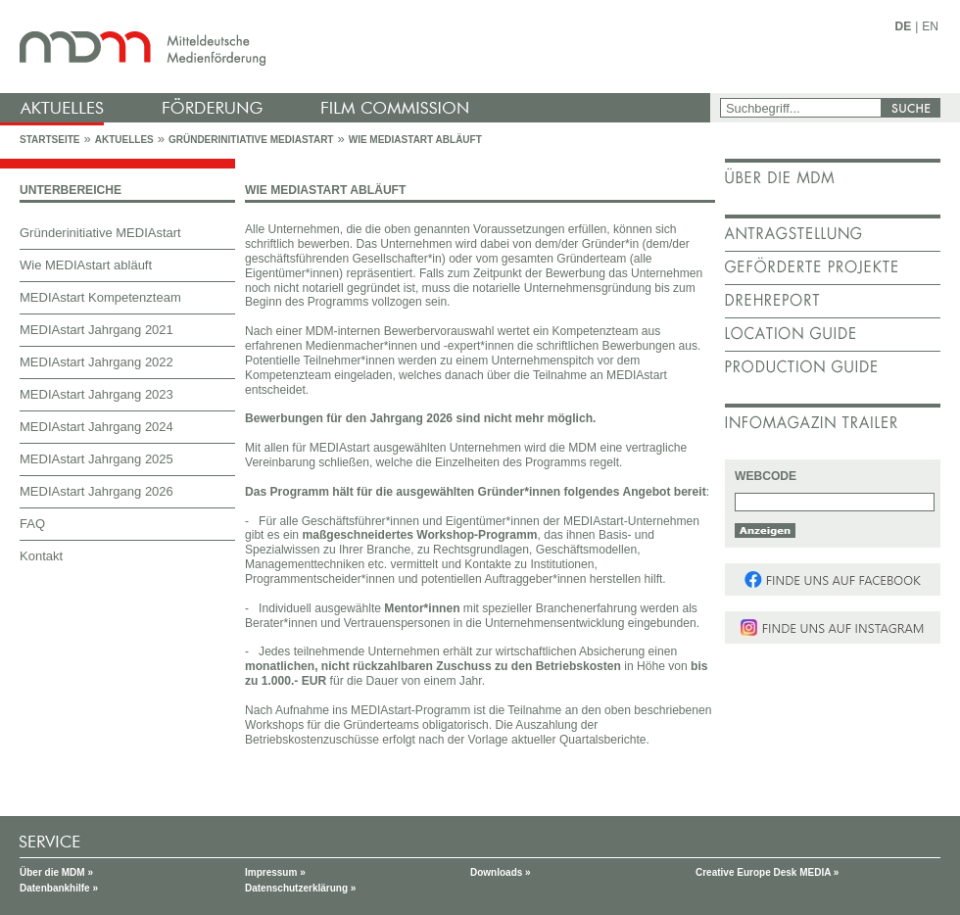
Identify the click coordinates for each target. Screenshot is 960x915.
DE (903, 26)
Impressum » (275, 872)
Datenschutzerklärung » (300, 888)
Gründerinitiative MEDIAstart (251, 139)
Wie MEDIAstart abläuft (415, 139)
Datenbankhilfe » (59, 888)
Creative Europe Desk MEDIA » (767, 872)
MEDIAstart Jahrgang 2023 (96, 394)
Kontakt (41, 556)
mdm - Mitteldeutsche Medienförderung (357, 46)
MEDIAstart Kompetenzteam (100, 297)
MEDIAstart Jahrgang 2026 (96, 491)
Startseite (49, 139)
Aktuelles (124, 139)
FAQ (32, 523)
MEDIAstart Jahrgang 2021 (96, 329)
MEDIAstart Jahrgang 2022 (96, 362)
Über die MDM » (56, 872)
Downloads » (500, 872)
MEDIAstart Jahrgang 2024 (96, 426)
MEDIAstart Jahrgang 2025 (96, 459)
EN (930, 26)
